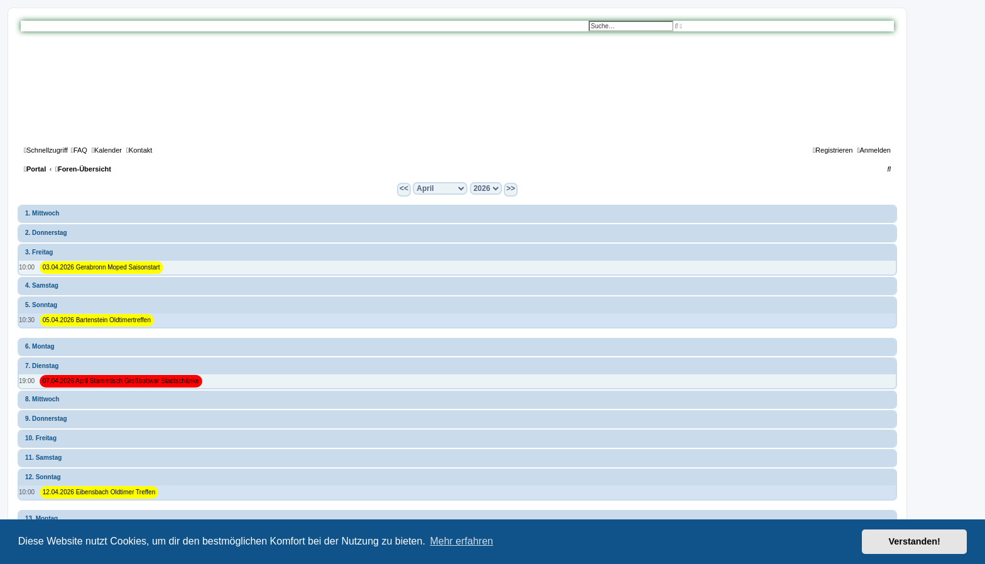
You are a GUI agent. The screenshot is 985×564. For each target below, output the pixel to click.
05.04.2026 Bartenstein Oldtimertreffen (97, 320)
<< (404, 188)
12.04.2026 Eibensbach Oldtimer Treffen (99, 492)
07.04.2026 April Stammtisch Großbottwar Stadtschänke (121, 380)
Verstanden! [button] (914, 541)
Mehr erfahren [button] (461, 541)
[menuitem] (79, 150)
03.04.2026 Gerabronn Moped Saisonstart (101, 267)
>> (510, 188)
